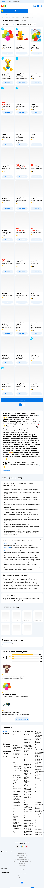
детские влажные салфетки (28, 832)
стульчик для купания (27, 813)
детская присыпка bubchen (17, 780)
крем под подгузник (28, 758)
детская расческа (28, 748)
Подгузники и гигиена (12, 15)
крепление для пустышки (38, 818)
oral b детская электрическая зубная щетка (16, 753)
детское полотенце (39, 804)
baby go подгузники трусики (17, 748)
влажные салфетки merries (17, 792)
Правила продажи (22, 857)
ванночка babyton (17, 733)
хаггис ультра (27, 762)
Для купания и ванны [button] (6, 747)
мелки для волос (17, 828)
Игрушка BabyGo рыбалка (10, 712)
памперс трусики (17, 743)
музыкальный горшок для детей (28, 807)
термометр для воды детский (28, 826)
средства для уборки (38, 775)
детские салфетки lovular (17, 784)
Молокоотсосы (38, 747)
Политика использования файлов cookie (22, 861)
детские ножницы (28, 811)
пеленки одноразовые (38, 827)
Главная (3, 15)
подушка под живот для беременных (39, 753)
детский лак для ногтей (16, 817)
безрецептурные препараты (38, 736)
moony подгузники (17, 761)
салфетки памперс (17, 786)
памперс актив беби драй (27, 765)
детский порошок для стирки (39, 778)
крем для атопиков (17, 796)
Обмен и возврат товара (22, 855)
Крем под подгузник (9, 551)
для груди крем (38, 744)
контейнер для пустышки (38, 814)
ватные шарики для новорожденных (17, 804)
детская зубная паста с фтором (27, 829)
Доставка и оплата (22, 853)
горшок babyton (16, 775)
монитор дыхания (28, 799)
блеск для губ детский (16, 823)
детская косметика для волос (17, 812)
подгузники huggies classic (28, 760)
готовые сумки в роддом (38, 763)
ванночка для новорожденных (38, 782)
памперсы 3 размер (17, 766)
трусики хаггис (16, 745)
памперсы (15, 764)
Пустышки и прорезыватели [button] (7, 750)
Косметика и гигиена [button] (6, 734)
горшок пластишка (17, 777)
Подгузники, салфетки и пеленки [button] (6, 755)
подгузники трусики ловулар (17, 738)
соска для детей (38, 816)
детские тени (27, 736)
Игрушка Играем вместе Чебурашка (13, 677)
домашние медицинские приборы (38, 732)
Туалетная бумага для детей (11, 563)
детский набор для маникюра (17, 826)
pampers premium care (28, 768)
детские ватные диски (27, 751)
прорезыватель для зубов (39, 821)
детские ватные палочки (27, 754)
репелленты (15, 814)
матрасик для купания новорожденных (38, 789)
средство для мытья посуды (39, 772)
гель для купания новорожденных (16, 799)
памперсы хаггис (17, 768)
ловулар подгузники (15, 757)
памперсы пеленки (39, 832)
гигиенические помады (16, 820)
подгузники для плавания (27, 774)
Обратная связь (22, 863)
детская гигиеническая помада (27, 781)
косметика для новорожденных (16, 802)
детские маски (27, 794)
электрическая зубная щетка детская (27, 777)
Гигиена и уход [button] (6, 737)
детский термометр (28, 823)
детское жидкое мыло (27, 821)
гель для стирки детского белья (27, 789)
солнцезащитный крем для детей (28, 733)
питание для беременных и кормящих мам (38, 756)
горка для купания (39, 800)
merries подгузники (17, 772)
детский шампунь (28, 816)
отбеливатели (38, 769)
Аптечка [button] (5, 739)
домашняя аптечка (28, 834)
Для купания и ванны (25, 15)
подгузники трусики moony (16, 741)
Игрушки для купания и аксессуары (10, 17)
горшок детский (38, 796)
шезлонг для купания (38, 798)
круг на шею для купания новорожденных (27, 785)
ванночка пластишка (15, 735)
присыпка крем (38, 834)
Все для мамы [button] (6, 741)
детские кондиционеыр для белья (39, 766)
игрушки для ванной (27, 743)
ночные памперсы (28, 801)
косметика (37, 746)
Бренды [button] (5, 731)
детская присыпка (28, 809)
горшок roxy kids (17, 773)
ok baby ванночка (17, 731)
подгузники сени (17, 782)
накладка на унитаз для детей (28, 818)
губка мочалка (38, 802)
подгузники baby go (17, 770)
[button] (17, 11)
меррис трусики (17, 750)
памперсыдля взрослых (38, 739)
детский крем (27, 756)
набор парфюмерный (16, 833)
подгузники (26, 804)
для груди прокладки (37, 742)
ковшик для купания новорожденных (39, 811)
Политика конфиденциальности (22, 859)
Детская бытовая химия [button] (6, 743)
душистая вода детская (16, 830)
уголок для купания (39, 780)
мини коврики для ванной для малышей (39, 793)
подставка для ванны (38, 785)
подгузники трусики (26, 771)
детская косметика (17, 807)
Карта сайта (22, 865)
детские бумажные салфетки (39, 830)
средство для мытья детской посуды (28, 797)
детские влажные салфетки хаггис (17, 789)
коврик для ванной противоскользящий (28, 746)
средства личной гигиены (39, 750)
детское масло (27, 802)
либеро (15, 762)
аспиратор (15, 794)
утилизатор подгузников (38, 824)
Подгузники (7, 547)
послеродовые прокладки (38, 760)
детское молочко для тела (28, 792)
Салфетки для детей (9, 544)
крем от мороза (27, 737)
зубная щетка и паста (16, 809)
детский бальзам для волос (27, 740)
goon (14, 759)
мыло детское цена (28, 731)
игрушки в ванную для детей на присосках (39, 807)
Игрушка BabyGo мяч (9, 694)
